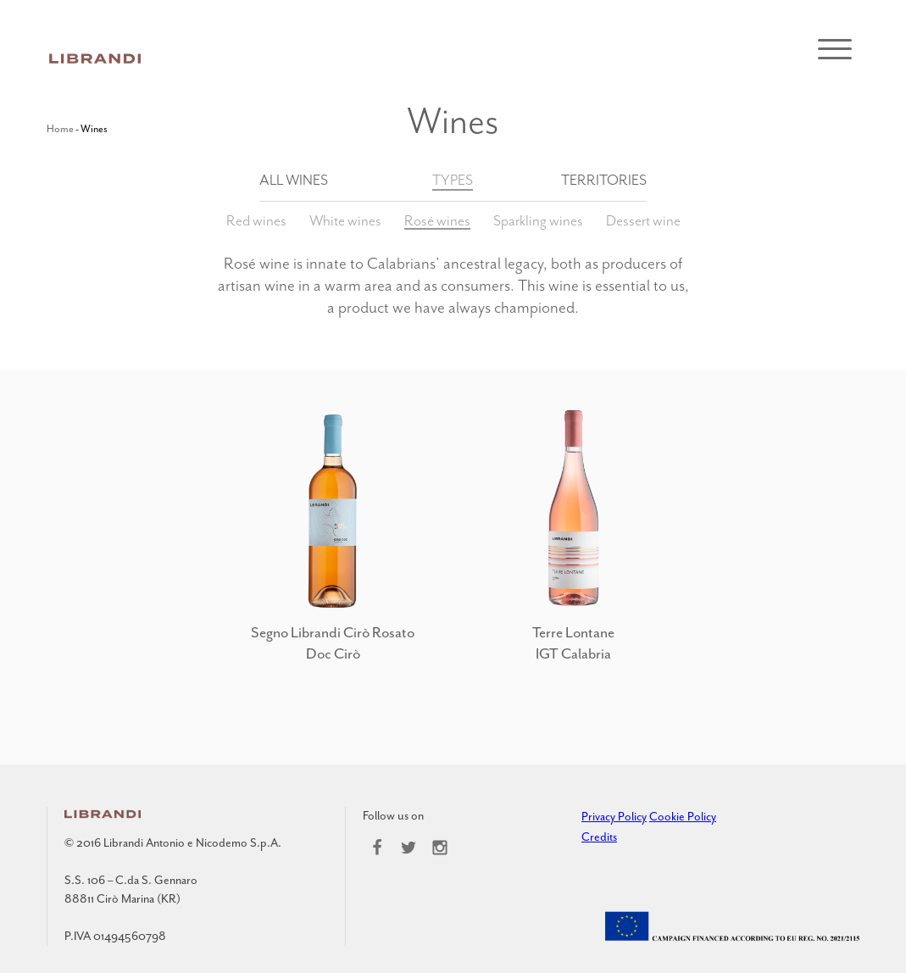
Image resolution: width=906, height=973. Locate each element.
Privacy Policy (614, 816)
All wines (293, 179)
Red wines (256, 220)
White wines (345, 220)
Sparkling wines (538, 220)
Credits (599, 837)
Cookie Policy (682, 816)
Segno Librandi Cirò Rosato (332, 632)
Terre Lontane (573, 632)
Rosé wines (437, 220)
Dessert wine (643, 220)
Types (452, 179)
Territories (604, 179)
